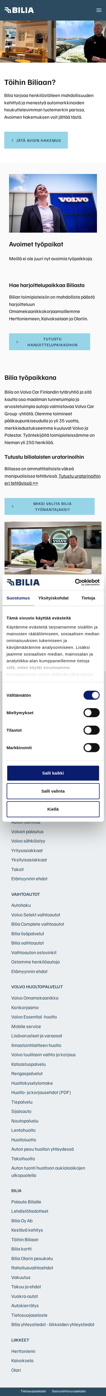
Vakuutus (21, 1277)
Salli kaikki (53, 773)
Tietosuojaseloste (29, 1315)
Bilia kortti (21, 1249)
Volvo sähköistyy (28, 841)
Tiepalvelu (22, 1102)
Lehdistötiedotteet (29, 1211)
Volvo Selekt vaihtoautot (35, 915)
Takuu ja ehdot (26, 1286)
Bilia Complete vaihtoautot (37, 924)
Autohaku (21, 905)
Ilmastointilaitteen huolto (36, 1045)
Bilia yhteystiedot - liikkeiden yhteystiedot (52, 1324)
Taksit (17, 869)
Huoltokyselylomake (32, 1083)
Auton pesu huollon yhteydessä (42, 1149)
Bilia (16, 1190)
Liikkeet (20, 1340)
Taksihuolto (23, 1158)
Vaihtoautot (25, 894)
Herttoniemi (23, 1351)
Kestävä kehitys (27, 1230)
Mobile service (26, 1026)
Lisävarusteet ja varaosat (36, 1035)
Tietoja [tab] (88, 598)
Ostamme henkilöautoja (35, 962)
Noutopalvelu (24, 1121)
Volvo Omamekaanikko (35, 998)
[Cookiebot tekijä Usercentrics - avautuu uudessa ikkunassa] (75, 582)
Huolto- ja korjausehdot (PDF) (41, 1092)
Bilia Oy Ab (22, 1220)
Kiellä (53, 809)
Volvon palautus (27, 831)
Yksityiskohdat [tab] (53, 598)
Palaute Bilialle (26, 1202)
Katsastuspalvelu (28, 1064)
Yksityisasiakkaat (29, 860)
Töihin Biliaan (24, 1239)
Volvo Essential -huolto (34, 1017)
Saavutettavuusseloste (69, 1391)
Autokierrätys (25, 1305)
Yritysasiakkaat (27, 850)
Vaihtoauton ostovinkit (34, 952)
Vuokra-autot (24, 1296)
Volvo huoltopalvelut (37, 986)
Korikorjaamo (25, 1007)
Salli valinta (53, 791)
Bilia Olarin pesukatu (32, 1258)
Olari (16, 1370)
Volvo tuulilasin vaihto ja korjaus (43, 1054)
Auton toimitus (25, 822)
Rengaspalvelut (27, 1073)
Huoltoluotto (23, 1140)
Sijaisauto (21, 1111)
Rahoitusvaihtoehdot (32, 1268)
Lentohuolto (23, 1130)
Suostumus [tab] (18, 598)
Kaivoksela (22, 1360)
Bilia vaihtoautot (27, 943)
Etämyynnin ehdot (29, 878)
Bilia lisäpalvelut (27, 933)
